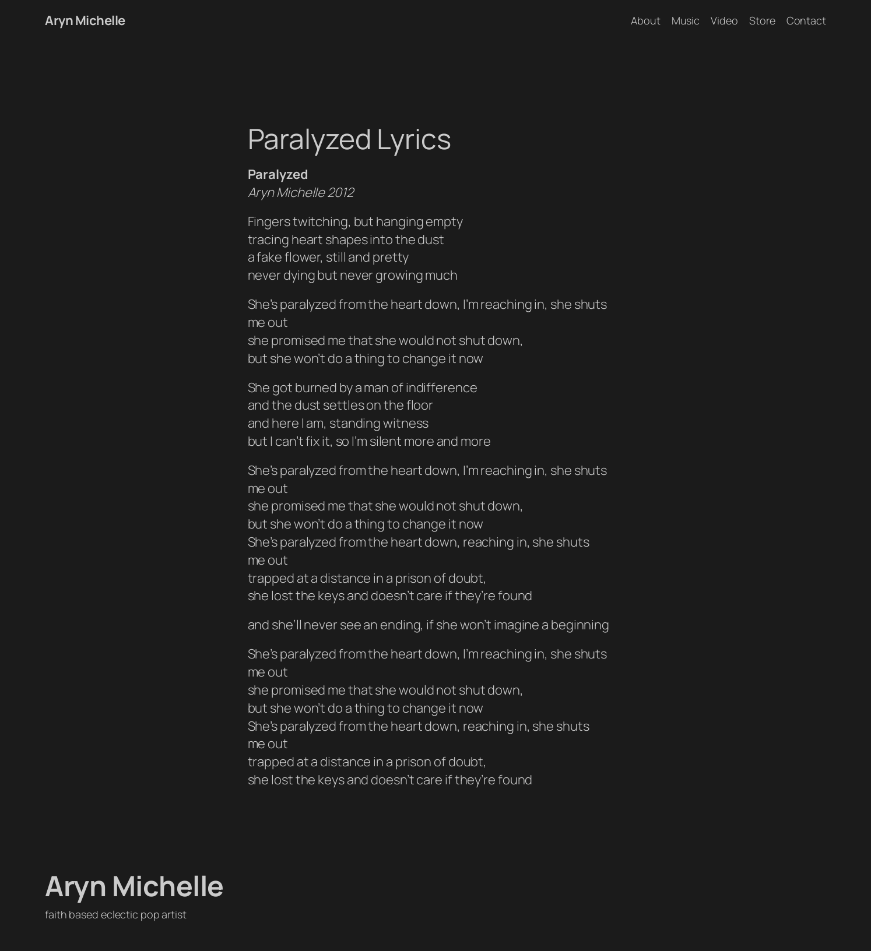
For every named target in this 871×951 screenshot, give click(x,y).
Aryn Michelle (85, 20)
